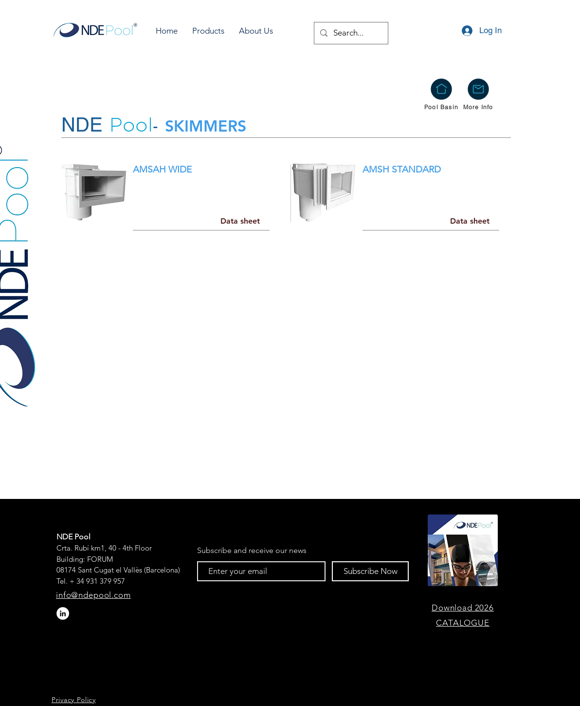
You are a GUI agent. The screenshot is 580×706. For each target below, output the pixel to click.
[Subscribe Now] (370, 571)
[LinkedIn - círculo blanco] (62, 613)
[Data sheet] (240, 221)
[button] (208, 31)
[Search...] (350, 33)
